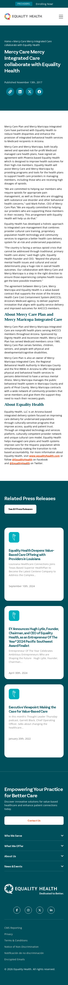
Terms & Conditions (16, 940)
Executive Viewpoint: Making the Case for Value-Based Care (32, 709)
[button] (20, 92)
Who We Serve (34, 835)
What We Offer (34, 846)
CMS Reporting (13, 927)
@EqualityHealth (20, 463)
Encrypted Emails (14, 959)
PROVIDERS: (23, 3)
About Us (34, 856)
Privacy (8, 934)
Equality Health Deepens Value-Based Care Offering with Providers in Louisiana (31, 554)
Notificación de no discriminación (24, 953)
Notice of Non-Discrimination (21, 946)
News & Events (34, 866)
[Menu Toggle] (61, 16)
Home (7, 41)
